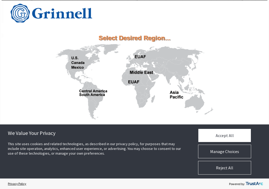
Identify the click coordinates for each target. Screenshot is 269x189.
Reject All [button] (224, 167)
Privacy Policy (17, 184)
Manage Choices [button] (224, 151)
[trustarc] (254, 183)
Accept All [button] (225, 135)
